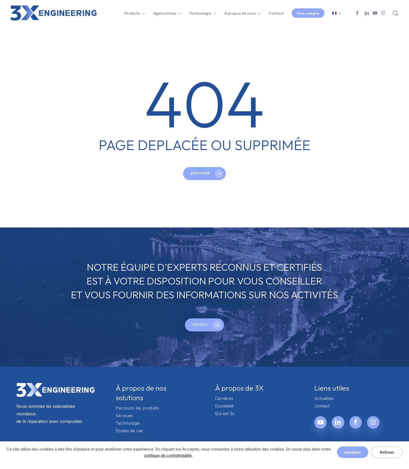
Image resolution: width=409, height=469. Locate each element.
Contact (322, 406)
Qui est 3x (224, 413)
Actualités (324, 398)
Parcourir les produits (137, 408)
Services (124, 415)
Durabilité (224, 406)
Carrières (224, 398)
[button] (204, 324)
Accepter (352, 452)
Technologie (128, 423)
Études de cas (129, 430)
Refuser (387, 452)
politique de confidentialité (168, 455)
